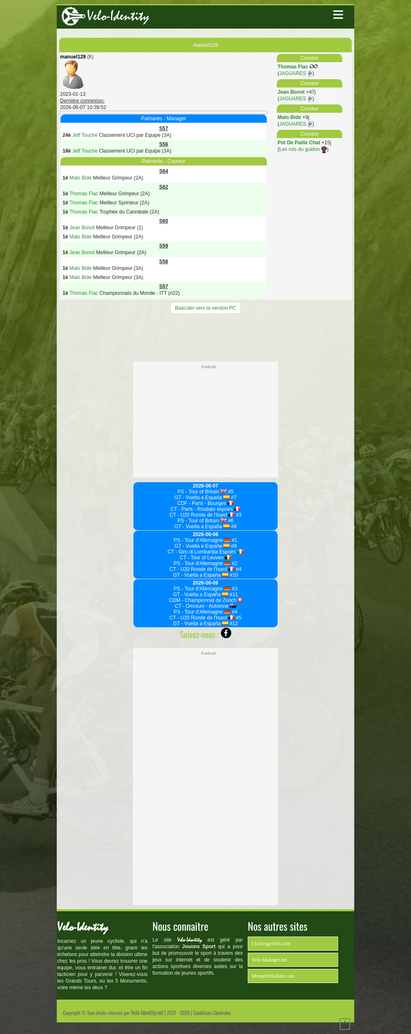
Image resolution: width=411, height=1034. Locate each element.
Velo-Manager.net (269, 960)
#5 (230, 492)
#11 (233, 594)
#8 (233, 526)
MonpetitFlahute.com (273, 976)
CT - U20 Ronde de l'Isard (202, 515)
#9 (233, 546)
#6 (230, 521)
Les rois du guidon (303, 149)
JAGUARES (295, 73)
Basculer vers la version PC (205, 308)
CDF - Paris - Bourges (205, 503)
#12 (233, 623)
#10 (233, 575)
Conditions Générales (212, 1012)
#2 (233, 563)
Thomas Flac (293, 67)
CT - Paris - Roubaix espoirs (206, 509)
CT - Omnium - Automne (205, 606)
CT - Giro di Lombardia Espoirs (205, 552)
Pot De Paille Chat (299, 143)
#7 (233, 497)
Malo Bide (289, 117)
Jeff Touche (84, 135)
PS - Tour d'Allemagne (202, 540)
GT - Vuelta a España (202, 497)
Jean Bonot (291, 92)
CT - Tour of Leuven (205, 558)
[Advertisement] (205, 336)
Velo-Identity (118, 16)
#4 (238, 569)
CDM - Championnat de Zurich (205, 600)
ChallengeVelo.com (270, 944)
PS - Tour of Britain (202, 492)
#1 (233, 540)
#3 (238, 515)
